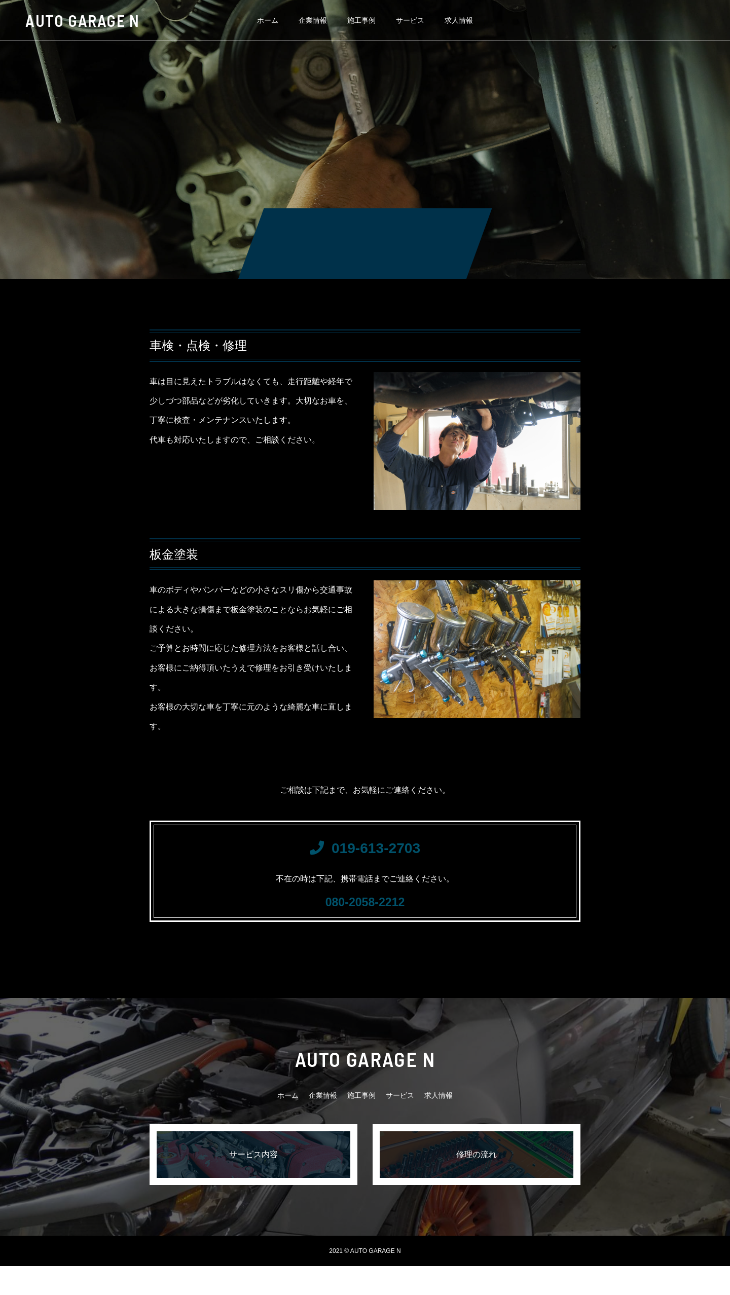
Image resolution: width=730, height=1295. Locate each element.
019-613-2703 (365, 856)
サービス (410, 20)
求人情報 (459, 20)
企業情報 (313, 20)
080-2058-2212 (365, 924)
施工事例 (361, 20)
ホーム (267, 20)
